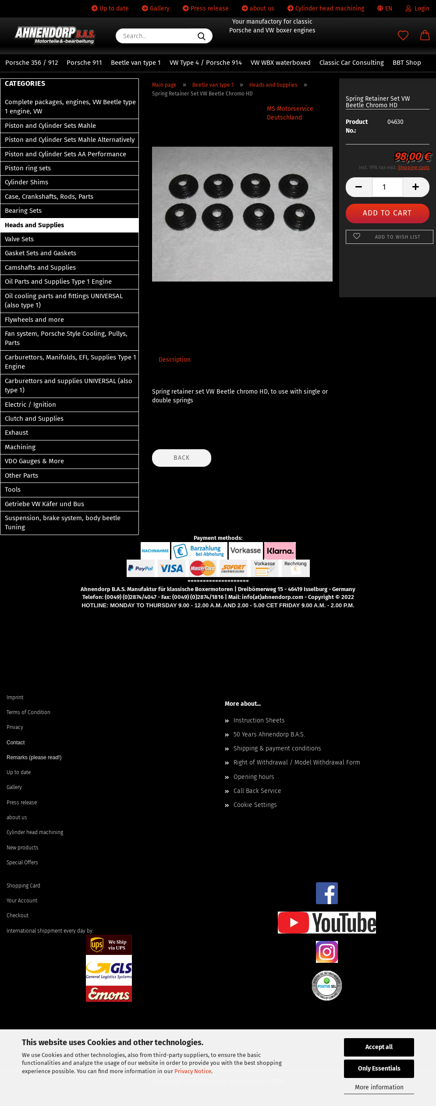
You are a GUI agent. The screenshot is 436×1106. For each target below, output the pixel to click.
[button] (425, 36)
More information (379, 1087)
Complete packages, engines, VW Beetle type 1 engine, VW (70, 106)
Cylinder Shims (26, 182)
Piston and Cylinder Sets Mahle (50, 126)
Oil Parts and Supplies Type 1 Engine (58, 281)
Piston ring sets (28, 168)
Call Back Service (257, 791)
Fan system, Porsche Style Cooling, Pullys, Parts (66, 338)
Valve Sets (19, 239)
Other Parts (21, 475)
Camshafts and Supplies (40, 267)
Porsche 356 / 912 (31, 63)
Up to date (110, 8)
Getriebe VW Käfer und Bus (44, 504)
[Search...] (202, 35)
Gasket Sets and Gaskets (40, 253)
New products (23, 848)
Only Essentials (379, 1068)
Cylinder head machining (325, 8)
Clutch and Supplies (34, 419)
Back (182, 457)
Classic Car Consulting (351, 63)
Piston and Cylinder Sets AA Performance (65, 154)
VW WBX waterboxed (281, 63)
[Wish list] (403, 36)
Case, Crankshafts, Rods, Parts (49, 197)
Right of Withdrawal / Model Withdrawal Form (297, 762)
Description (175, 359)
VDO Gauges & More (34, 461)
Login (417, 8)
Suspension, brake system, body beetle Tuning (63, 522)
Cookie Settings (255, 805)
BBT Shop (407, 63)
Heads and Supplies (34, 225)
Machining (20, 447)
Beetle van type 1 (136, 63)
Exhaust (16, 433)
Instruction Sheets (259, 720)
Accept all (379, 1047)
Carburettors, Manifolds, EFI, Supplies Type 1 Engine (70, 361)
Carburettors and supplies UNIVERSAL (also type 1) (68, 385)
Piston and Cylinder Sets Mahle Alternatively (70, 140)
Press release (206, 8)
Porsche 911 (84, 63)
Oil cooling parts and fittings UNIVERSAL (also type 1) (64, 300)
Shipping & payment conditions (277, 748)
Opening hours (254, 777)
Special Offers (22, 862)
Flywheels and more (34, 320)
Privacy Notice (192, 1071)
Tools (13, 489)
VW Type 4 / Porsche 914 (206, 63)
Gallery (156, 8)
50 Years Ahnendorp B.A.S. (269, 734)
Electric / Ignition (30, 405)
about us (258, 8)
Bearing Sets (23, 211)
